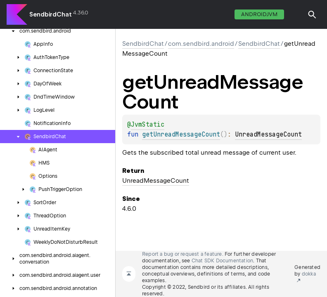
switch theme (295, 14)
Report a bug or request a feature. (182, 254)
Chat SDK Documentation (222, 261)
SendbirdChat (50, 14)
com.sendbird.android (201, 43)
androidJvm (259, 14)
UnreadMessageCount (268, 134)
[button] (312, 14)
